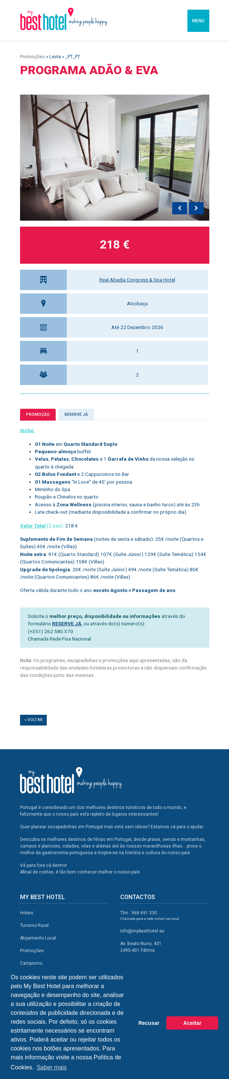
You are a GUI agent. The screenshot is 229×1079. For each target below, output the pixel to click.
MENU (198, 20)
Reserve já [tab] (76, 414)
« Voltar (33, 719)
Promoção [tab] (38, 414)
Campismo (31, 963)
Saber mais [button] (52, 1067)
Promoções (32, 56)
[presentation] (179, 208)
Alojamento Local (38, 938)
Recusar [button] (149, 1023)
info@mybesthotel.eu (142, 931)
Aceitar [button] (192, 1023)
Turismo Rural (34, 925)
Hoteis (26, 912)
